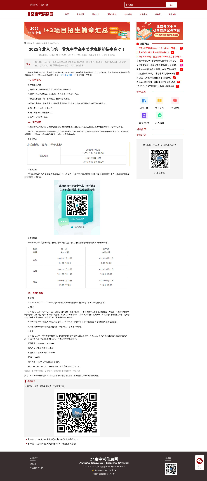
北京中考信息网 (65, 75)
